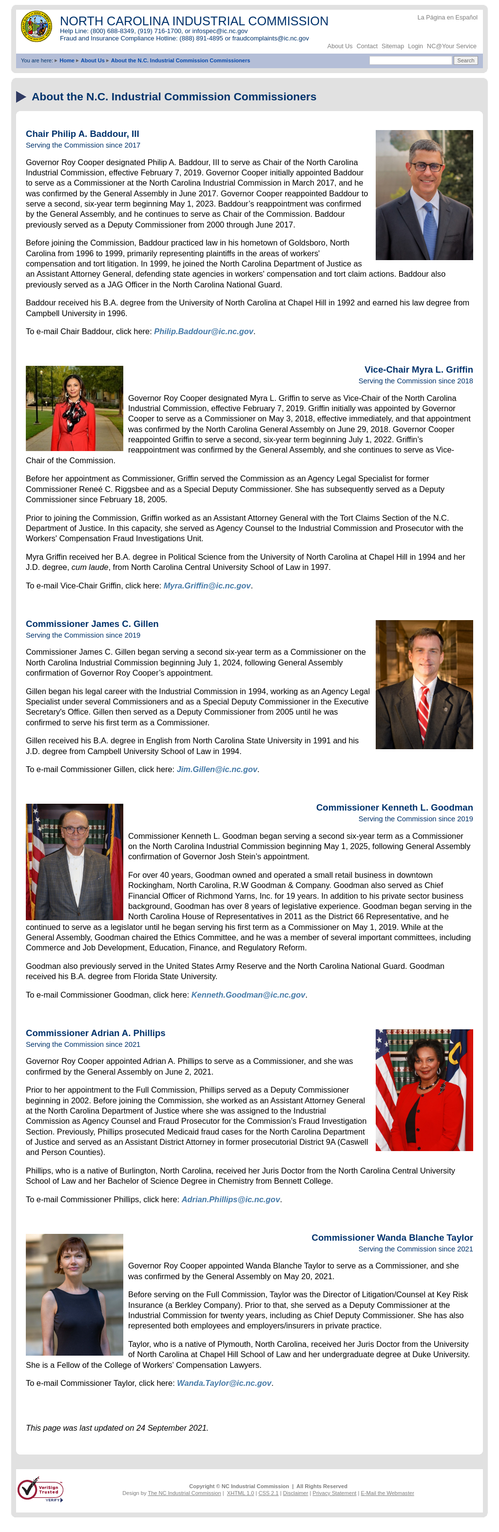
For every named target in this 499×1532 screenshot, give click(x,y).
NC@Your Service (452, 46)
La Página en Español (448, 17)
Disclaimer (295, 1493)
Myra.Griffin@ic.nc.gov (207, 585)
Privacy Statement (335, 1493)
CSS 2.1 (268, 1493)
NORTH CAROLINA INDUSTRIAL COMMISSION (194, 21)
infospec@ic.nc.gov (220, 31)
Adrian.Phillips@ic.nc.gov (231, 1199)
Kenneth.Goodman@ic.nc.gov (249, 994)
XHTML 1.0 (240, 1493)
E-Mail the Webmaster (387, 1493)
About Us (340, 46)
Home (67, 60)
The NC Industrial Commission (184, 1493)
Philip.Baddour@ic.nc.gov (203, 331)
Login (415, 46)
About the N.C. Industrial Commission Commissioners (180, 60)
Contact (367, 46)
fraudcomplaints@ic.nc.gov (270, 38)
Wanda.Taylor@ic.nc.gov (224, 1383)
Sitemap (393, 46)
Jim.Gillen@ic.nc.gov (217, 769)
